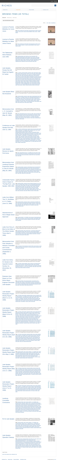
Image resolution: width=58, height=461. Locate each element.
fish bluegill (37, 113)
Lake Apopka (31, 59)
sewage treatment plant (32, 189)
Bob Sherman (17, 97)
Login (52, 1)
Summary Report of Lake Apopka (33, 172)
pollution (24, 60)
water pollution (37, 101)
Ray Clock (25, 319)
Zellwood (30, 102)
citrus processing (31, 217)
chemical (26, 97)
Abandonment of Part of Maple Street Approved (8, 215)
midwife (39, 31)
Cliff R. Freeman (29, 296)
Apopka (30, 96)
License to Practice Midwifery (27, 31)
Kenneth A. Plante (33, 387)
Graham (28, 78)
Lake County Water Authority (33, 317)
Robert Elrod (31, 300)
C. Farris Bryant (32, 230)
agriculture (29, 72)
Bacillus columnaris (23, 73)
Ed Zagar (18, 98)
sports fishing (38, 154)
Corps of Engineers (25, 131)
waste (27, 61)
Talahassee (35, 60)
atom (3, 454)
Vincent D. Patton (28, 301)
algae (32, 72)
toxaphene (38, 82)
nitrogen (38, 136)
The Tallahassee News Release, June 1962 (7, 54)
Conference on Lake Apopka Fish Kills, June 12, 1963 (8, 127)
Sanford (16, 32)
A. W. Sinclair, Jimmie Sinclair (21, 295)
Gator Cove (24, 115)
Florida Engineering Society (29, 370)
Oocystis (23, 137)
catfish (16, 74)
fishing (34, 57)
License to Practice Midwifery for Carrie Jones (8, 29)
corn (27, 74)
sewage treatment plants (26, 374)
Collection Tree (5, 9)
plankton (38, 80)
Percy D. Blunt (27, 188)
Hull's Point (36, 115)
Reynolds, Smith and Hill (36, 339)
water (16, 155)
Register (55, 1)
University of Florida (35, 374)
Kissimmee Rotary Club (34, 336)
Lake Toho (30, 337)
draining (16, 185)
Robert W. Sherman (21, 189)
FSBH (19, 218)
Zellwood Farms (30, 357)
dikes (33, 296)
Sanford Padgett (35, 300)
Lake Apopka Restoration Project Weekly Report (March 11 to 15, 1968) (8, 296)
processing (37, 188)
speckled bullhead (26, 82)
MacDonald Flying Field (31, 79)
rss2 (16, 454)
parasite (24, 80)
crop (32, 74)
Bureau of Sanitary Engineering (32, 183)
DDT (36, 56)
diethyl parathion (27, 57)
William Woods (23, 142)
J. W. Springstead (29, 135)
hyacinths (26, 265)
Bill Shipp (20, 296)
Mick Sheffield (36, 218)
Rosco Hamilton (28, 139)
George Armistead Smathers (34, 231)
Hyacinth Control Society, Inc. (19, 265)
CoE (34, 263)
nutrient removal (26, 299)
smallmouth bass (26, 140)
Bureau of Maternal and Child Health (22, 30)
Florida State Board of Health (33, 30)
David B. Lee (27, 184)
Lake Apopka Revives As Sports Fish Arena (7, 151)
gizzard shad (24, 78)
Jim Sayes (35, 353)
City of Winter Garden (21, 184)
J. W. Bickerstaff (23, 135)
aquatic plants (28, 230)
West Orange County (21, 102)
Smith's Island (32, 117)
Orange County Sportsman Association (21, 171)
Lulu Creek (27, 232)
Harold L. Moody (22, 59)
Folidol (16, 59)
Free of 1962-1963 (27, 186)
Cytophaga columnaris (36, 74)
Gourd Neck (32, 115)
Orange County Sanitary (25, 154)
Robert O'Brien (34, 319)
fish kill (32, 57)
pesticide (21, 60)
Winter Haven (34, 61)
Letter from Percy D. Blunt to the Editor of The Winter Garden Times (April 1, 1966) (8, 231)
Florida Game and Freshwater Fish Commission (22, 58)
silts (31, 390)
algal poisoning (36, 72)
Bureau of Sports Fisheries (23, 313)
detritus (22, 75)
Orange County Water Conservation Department (22, 427)
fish (21, 76)
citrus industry (33, 56)
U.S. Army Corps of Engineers (27, 266)
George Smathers (18, 232)
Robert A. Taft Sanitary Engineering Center (33, 81)
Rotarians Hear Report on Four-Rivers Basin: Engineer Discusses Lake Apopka (8, 280)
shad (25, 117)
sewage (32, 60)
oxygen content (27, 100)
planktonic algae (17, 81)
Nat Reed (25, 338)
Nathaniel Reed (29, 338)
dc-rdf (5, 454)
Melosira (31, 136)
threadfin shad (23, 61)
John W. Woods (20, 116)
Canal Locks (29, 113)
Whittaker (19, 142)
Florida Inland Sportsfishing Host (35, 185)
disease (26, 132)
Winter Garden (27, 102)
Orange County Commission (22, 219)
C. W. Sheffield (22, 97)
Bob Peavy (27, 56)
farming (19, 76)
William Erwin (24, 173)
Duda (35, 75)
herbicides (37, 264)
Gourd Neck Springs (26, 425)
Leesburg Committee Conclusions (6, 400)
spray (30, 82)
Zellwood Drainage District (27, 341)
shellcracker (28, 117)
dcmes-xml (8, 454)
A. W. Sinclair (19, 263)
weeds (38, 266)
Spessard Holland (29, 233)
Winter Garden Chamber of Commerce (24, 267)
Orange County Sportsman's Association (30, 137)
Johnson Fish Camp (26, 116)
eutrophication (36, 423)
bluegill (37, 73)
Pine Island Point (21, 117)
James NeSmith (30, 316)
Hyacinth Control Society (23, 387)
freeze (31, 186)
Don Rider (29, 132)
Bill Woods (36, 312)
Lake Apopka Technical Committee (33, 298)
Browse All (4, 17)
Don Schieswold (33, 132)
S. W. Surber (38, 139)
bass (24, 56)
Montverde (17, 117)
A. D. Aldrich (19, 72)
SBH (33, 154)
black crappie (33, 73)
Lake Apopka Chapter (27, 187)
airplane (28, 201)
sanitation (19, 172)
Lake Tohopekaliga (35, 337)
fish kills (32, 369)
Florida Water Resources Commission (28, 134)
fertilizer (20, 133)
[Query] (44, 5)
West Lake (21, 341)
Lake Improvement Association (29, 218)
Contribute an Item (45, 9)
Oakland (19, 80)
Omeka (55, 459)
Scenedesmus (17, 140)
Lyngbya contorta (27, 136)
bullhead (39, 73)
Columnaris (20, 131)
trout (20, 141)
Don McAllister (36, 201)
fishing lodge (37, 57)
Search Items (15, 17)
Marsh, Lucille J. (35, 31)
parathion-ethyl (17, 60)
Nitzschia (16, 137)
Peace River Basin (30, 171)
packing (23, 188)
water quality (30, 61)
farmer (22, 98)
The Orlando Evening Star (30, 101)
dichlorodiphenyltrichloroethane (20, 57)
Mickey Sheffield (20, 299)
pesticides (37, 373)
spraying (25, 101)
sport (34, 154)
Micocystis (34, 136)
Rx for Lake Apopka (8, 419)
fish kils (23, 133)
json (10, 454)
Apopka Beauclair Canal (35, 96)
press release (28, 60)
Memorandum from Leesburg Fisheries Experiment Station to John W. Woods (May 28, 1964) (8, 166)
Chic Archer (19, 74)
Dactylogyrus (17, 75)
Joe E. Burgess (34, 135)
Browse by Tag (9, 17)
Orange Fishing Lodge (27, 373)
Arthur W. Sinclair (30, 263)
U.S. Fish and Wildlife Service (25, 141)
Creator (49, 22)
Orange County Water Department (20, 389)
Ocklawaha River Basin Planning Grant (32, 409)
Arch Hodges (37, 295)
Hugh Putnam (25, 336)
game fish (19, 78)
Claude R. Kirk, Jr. (35, 313)
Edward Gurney (38, 230)
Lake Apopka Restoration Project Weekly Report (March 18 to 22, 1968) (8, 312)
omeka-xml (13, 454)
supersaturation (34, 82)
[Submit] (55, 5)
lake (19, 79)
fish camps (27, 98)
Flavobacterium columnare (34, 76)
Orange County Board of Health (34, 232)
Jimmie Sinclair (30, 265)
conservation (32, 201)
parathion (39, 59)
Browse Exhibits (31, 9)
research (25, 81)
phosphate (35, 138)
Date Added (53, 22)
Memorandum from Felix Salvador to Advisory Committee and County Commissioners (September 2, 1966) (8, 247)
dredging (32, 386)
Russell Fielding (17, 82)
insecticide (27, 59)
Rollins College (39, 319)
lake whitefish (36, 59)
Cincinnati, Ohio (24, 74)
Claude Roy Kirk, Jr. (31, 423)
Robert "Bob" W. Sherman (19, 101)
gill (21, 78)
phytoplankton (34, 80)
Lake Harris (26, 79)
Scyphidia (22, 82)
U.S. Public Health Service (35, 141)
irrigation (16, 187)
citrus (30, 56)
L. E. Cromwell (32, 116)
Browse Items (18, 9)
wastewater (29, 219)
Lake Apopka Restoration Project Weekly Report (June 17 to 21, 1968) (8, 386)
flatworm (28, 76)
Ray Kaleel (36, 389)
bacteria (28, 73)
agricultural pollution (20, 56)
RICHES (7, 5)
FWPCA (35, 297)
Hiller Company (22, 316)
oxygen (22, 80)
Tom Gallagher (23, 301)
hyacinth (35, 99)
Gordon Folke (36, 371)
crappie (30, 74)
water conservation (20, 190)
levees (35, 408)
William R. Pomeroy (31, 190)
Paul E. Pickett (23, 300)
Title (47, 22)
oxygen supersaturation (26, 138)
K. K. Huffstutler (20, 298)
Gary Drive (28, 231)
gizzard (19, 59)
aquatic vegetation (24, 263)
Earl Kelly (34, 335)
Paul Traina (27, 300)
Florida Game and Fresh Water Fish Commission (27, 315)
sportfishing (17, 428)
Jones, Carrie (21, 31)
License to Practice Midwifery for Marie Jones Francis (8, 41)
